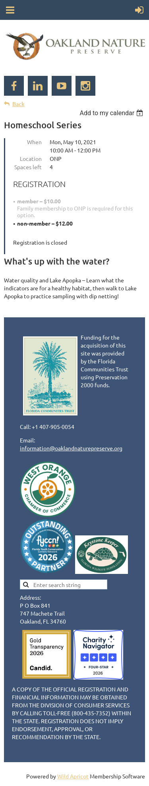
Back (18, 104)
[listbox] (112, 113)
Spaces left (28, 166)
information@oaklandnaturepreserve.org (71, 448)
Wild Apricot (73, 776)
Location (31, 158)
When (34, 141)
